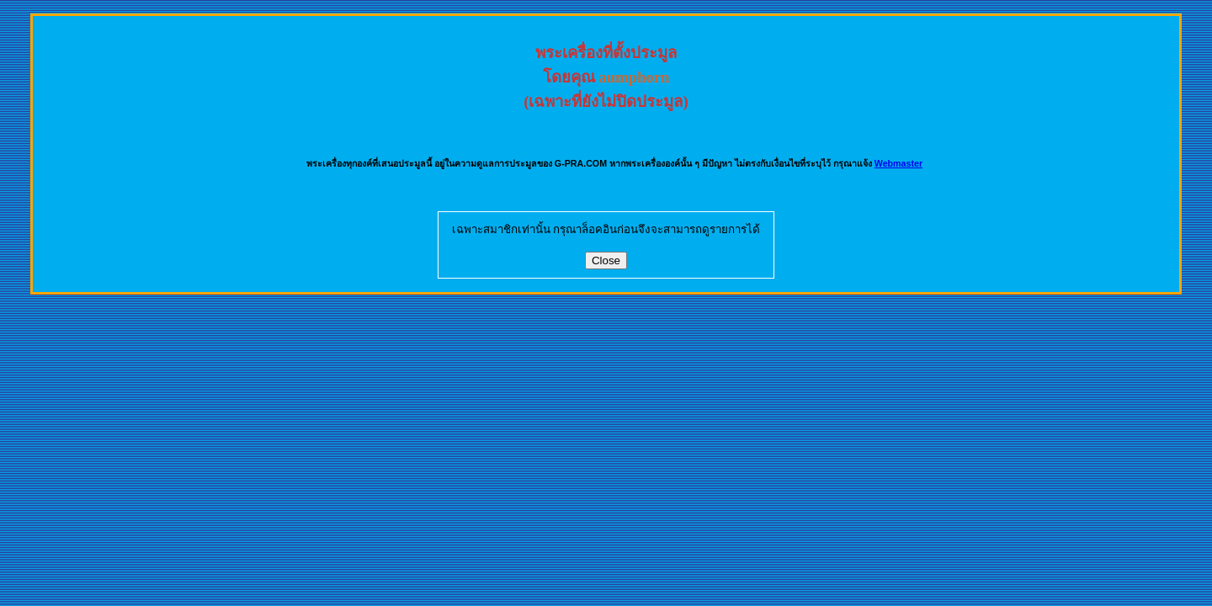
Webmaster (898, 163)
